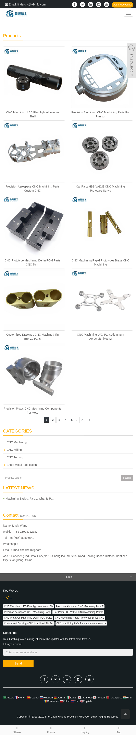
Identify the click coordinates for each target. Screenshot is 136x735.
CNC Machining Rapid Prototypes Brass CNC (79, 617)
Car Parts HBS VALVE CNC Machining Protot (78, 612)
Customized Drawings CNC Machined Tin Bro (28, 623)
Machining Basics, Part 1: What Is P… (30, 498)
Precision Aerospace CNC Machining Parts (27, 612)
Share (17, 729)
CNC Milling (14, 449)
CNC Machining (17, 442)
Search (127, 477)
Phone (51, 729)
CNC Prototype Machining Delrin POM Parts (28, 617)
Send (18, 663)
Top (119, 729)
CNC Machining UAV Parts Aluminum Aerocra (81, 623)
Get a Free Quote (122, 4)
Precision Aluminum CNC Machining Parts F (79, 606)
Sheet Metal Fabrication (22, 464)
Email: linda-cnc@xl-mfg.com (25, 4)
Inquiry (85, 729)
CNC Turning (15, 457)
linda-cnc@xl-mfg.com (27, 550)
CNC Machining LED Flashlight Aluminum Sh (28, 606)
